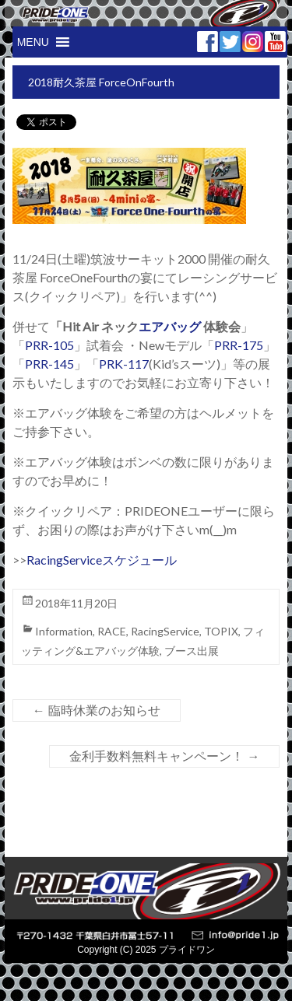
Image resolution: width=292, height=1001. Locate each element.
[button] (33, 42)
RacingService (165, 631)
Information (64, 631)
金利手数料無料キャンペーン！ (164, 756)
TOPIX (221, 631)
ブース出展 (191, 650)
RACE (111, 631)
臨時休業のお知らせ (96, 710)
